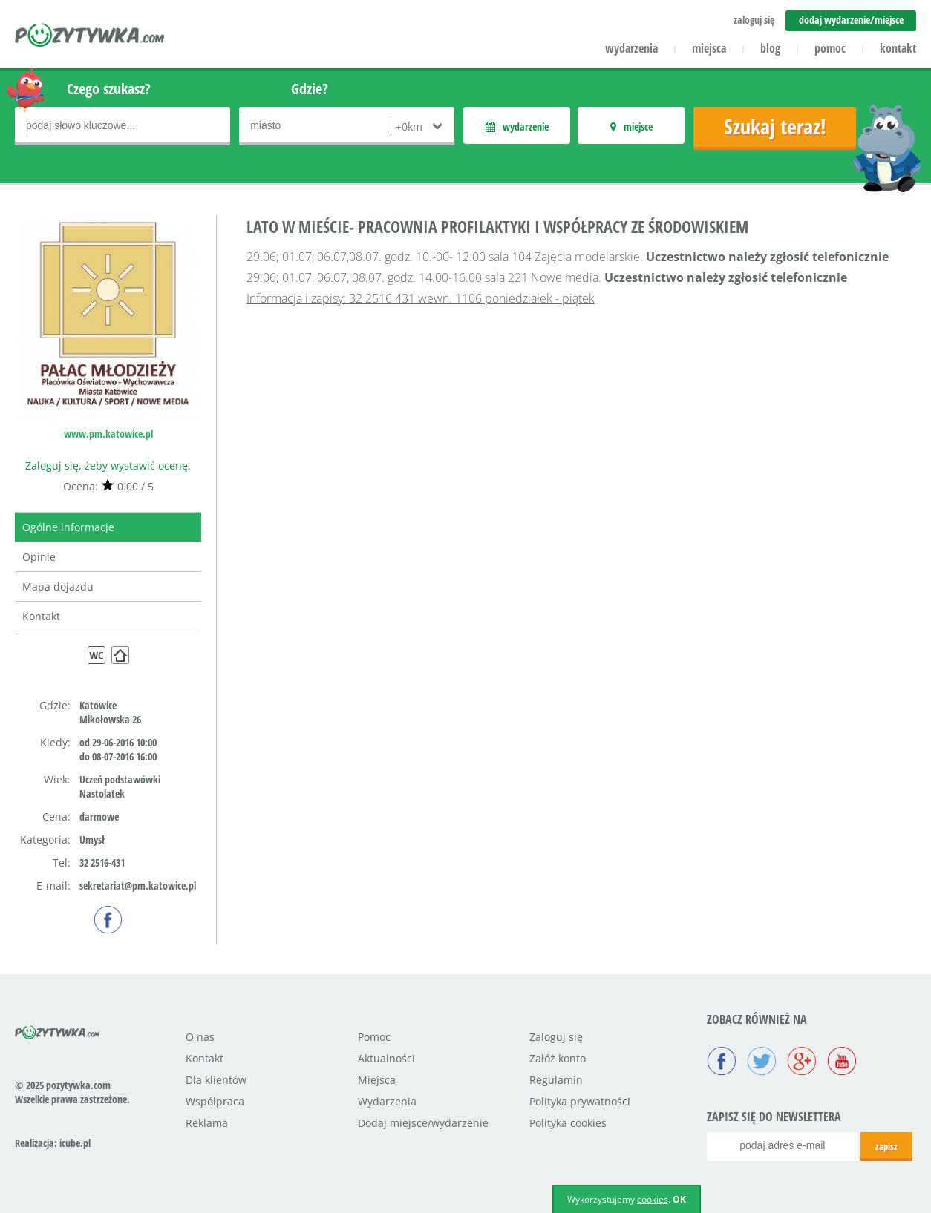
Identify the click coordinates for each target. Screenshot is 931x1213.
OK (679, 1199)
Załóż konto (557, 1058)
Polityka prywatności (579, 1101)
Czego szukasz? (109, 89)
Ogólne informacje (68, 527)
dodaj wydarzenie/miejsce (851, 20)
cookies (652, 1199)
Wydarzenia (387, 1101)
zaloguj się (754, 20)
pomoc (830, 48)
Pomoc (374, 1037)
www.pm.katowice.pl (108, 434)
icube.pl (75, 1143)
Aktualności (386, 1058)
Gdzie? (309, 89)
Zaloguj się (556, 1037)
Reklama (207, 1123)
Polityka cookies (568, 1123)
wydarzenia (631, 48)
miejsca (709, 48)
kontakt (898, 48)
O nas (200, 1037)
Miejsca (377, 1080)
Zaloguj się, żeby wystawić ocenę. (108, 465)
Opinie (39, 557)
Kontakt (41, 616)
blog (770, 48)
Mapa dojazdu (58, 586)
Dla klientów (216, 1080)
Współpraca (215, 1101)
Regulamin (556, 1080)
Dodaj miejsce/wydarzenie (423, 1123)
